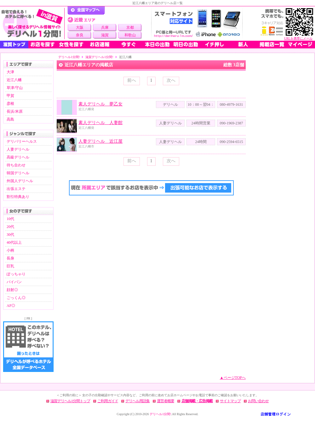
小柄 (10, 250)
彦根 (10, 103)
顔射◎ (12, 290)
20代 (10, 226)
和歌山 (130, 35)
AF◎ (11, 305)
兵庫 (105, 27)
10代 (10, 219)
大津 (10, 72)
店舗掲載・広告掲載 (197, 401)
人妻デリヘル (18, 149)
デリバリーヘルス (22, 141)
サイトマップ (230, 401)
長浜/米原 (15, 111)
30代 (10, 234)
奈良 (79, 35)
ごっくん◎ (16, 298)
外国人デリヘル (20, 181)
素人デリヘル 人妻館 (100, 122)
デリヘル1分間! (69, 57)
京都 (130, 27)
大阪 (79, 27)
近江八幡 (14, 80)
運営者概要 (165, 401)
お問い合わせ (258, 401)
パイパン (14, 282)
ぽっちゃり (16, 274)
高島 (10, 119)
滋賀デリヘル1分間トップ (70, 401)
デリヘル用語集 (137, 401)
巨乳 (10, 266)
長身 (10, 258)
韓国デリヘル (18, 173)
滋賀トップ (14, 44)
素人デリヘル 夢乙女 (100, 104)
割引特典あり (18, 196)
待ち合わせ (16, 165)
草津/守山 (15, 88)
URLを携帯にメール (298, 38)
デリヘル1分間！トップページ (86, 10)
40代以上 (14, 242)
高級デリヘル (18, 157)
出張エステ (16, 189)
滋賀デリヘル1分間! (99, 57)
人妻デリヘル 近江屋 (100, 141)
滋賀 (105, 35)
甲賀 (10, 95)
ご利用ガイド (107, 401)
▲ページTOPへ (233, 377)
